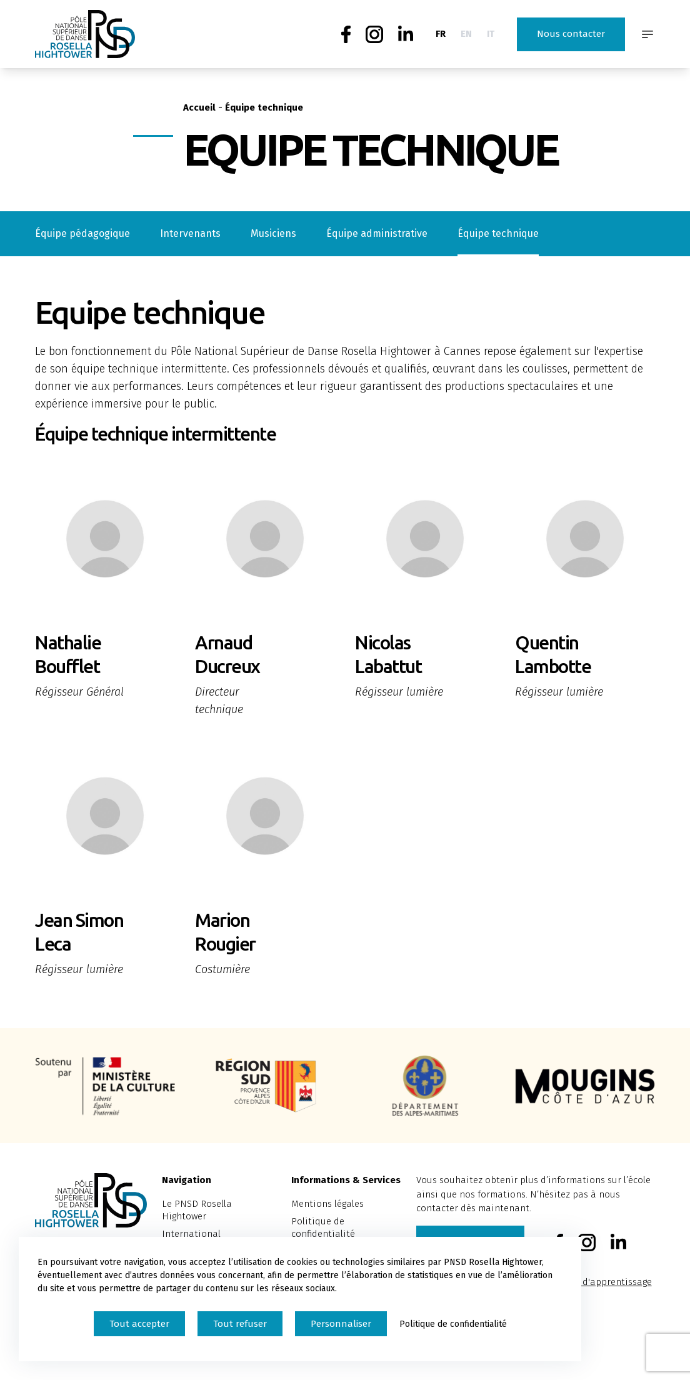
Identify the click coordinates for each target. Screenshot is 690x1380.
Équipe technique (498, 233)
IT (490, 33)
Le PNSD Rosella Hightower (197, 1210)
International (191, 1233)
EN (466, 33)
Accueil (199, 107)
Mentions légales (327, 1203)
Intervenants (190, 233)
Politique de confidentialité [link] (453, 1324)
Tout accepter (139, 1323)
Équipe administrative (377, 233)
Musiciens (273, 233)
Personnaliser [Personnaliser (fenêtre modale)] (341, 1323)
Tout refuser (240, 1323)
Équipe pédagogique (82, 233)
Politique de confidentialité (323, 1227)
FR (441, 33)
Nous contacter (571, 33)
